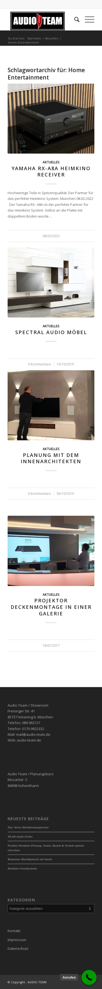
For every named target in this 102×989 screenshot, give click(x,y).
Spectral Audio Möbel (51, 332)
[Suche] (74, 19)
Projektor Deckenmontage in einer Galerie (51, 606)
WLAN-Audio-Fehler (20, 836)
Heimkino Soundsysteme (22, 868)
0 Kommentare (39, 364)
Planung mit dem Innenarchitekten (51, 458)
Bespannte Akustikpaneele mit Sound (30, 859)
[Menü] (86, 19)
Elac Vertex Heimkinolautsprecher (28, 827)
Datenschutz (18, 948)
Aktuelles (51, 162)
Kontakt (14, 930)
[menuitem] (74, 19)
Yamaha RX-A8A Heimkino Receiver (51, 171)
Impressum (17, 939)
